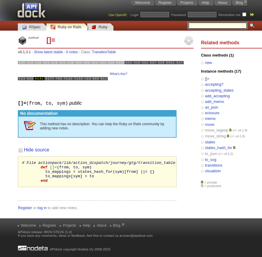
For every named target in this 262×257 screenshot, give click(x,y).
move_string (215, 136)
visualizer (213, 171)
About (222, 3)
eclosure (212, 113)
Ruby (99, 27)
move (209, 124)
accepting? (214, 84)
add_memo (214, 101)
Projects (186, 3)
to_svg (210, 159)
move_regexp (216, 130)
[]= (207, 78)
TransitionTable (104, 52)
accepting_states (219, 90)
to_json (211, 153)
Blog (239, 3)
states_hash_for (218, 147)
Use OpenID (117, 15)
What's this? (118, 74)
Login (134, 15)
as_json (211, 107)
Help (205, 3)
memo (210, 118)
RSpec (31, 27)
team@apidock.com (138, 235)
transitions (213, 165)
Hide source (36, 149)
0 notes (72, 52)
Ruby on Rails (66, 27)
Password (178, 15)
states (210, 142)
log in (42, 212)
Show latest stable (48, 52)
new (208, 62)
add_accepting (217, 96)
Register (165, 3)
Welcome (142, 3)
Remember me (230, 15)
